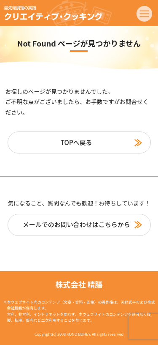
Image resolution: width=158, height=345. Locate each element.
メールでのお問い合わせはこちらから (76, 224)
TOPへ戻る (76, 142)
